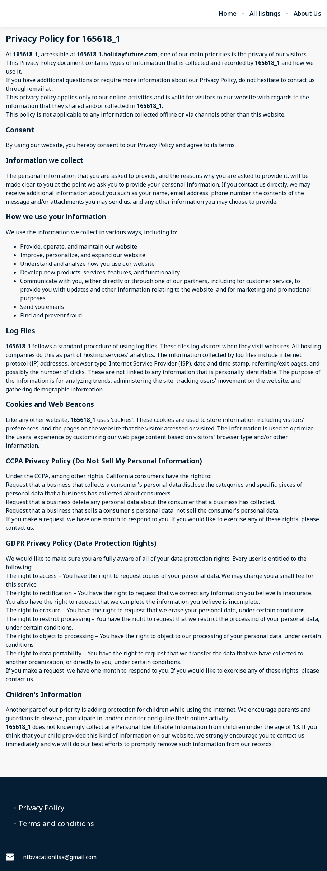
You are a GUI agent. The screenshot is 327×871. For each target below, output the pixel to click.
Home (227, 13)
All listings (265, 13)
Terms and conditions (56, 823)
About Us (307, 13)
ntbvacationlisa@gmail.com (51, 857)
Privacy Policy (41, 807)
